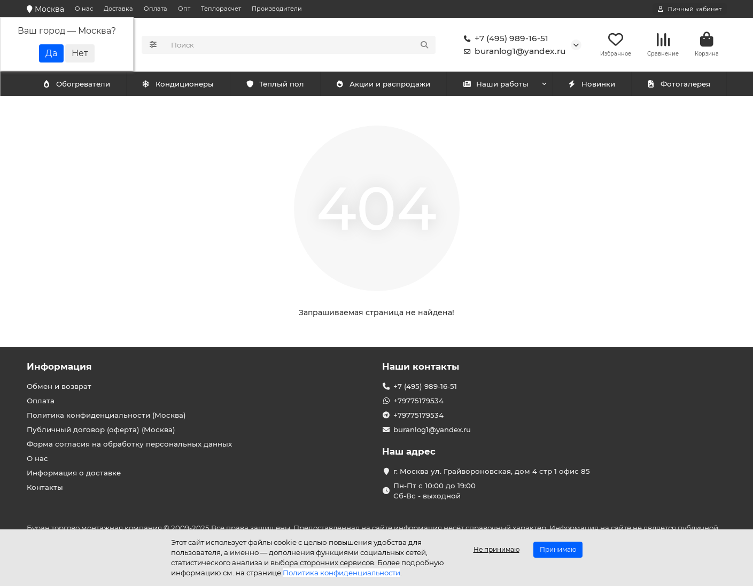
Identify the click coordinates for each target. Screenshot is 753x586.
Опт (184, 8)
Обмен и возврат (59, 386)
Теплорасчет (221, 8)
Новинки (592, 84)
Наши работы (495, 84)
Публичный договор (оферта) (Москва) (101, 429)
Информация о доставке (74, 472)
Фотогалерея (679, 84)
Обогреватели (180, 84)
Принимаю (558, 549)
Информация (59, 366)
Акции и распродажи (383, 84)
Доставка (118, 8)
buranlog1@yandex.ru (512, 51)
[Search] (300, 45)
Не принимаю (496, 549)
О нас (84, 8)
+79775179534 (418, 400)
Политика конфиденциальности (341, 572)
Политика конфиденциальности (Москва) (106, 415)
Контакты (45, 487)
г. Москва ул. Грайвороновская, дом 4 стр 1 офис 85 (491, 471)
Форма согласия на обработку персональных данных (129, 444)
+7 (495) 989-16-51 (504, 38)
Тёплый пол (275, 84)
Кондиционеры (78, 84)
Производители (277, 8)
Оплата (155, 8)
